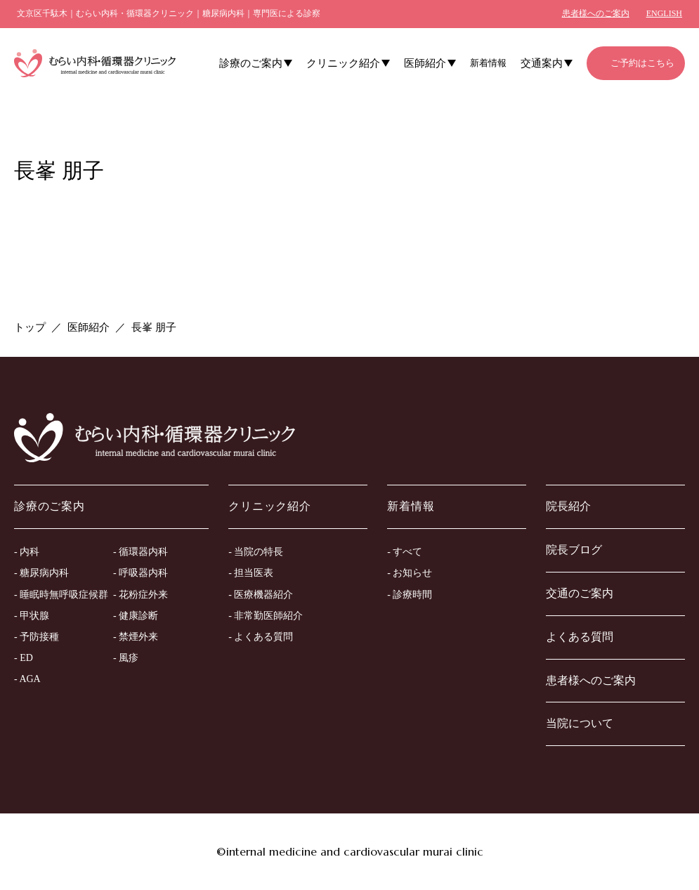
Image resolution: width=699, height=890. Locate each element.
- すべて (404, 552)
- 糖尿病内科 (41, 573)
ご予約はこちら (642, 63)
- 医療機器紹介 (260, 594)
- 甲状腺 (31, 615)
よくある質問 (579, 637)
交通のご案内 (579, 593)
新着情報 (488, 63)
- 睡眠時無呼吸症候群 (61, 594)
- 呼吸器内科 (140, 573)
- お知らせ (409, 573)
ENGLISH (664, 13)
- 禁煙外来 (135, 636)
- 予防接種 (36, 636)
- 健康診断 (135, 615)
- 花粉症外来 (140, 594)
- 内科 (26, 552)
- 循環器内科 (140, 552)
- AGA (27, 679)
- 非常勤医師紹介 (265, 615)
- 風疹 (125, 658)
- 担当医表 (250, 573)
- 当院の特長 (255, 552)
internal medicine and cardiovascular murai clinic (354, 851)
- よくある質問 (260, 636)
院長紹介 (568, 506)
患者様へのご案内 (595, 13)
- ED (23, 658)
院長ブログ (574, 550)
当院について (579, 723)
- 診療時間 (409, 594)
